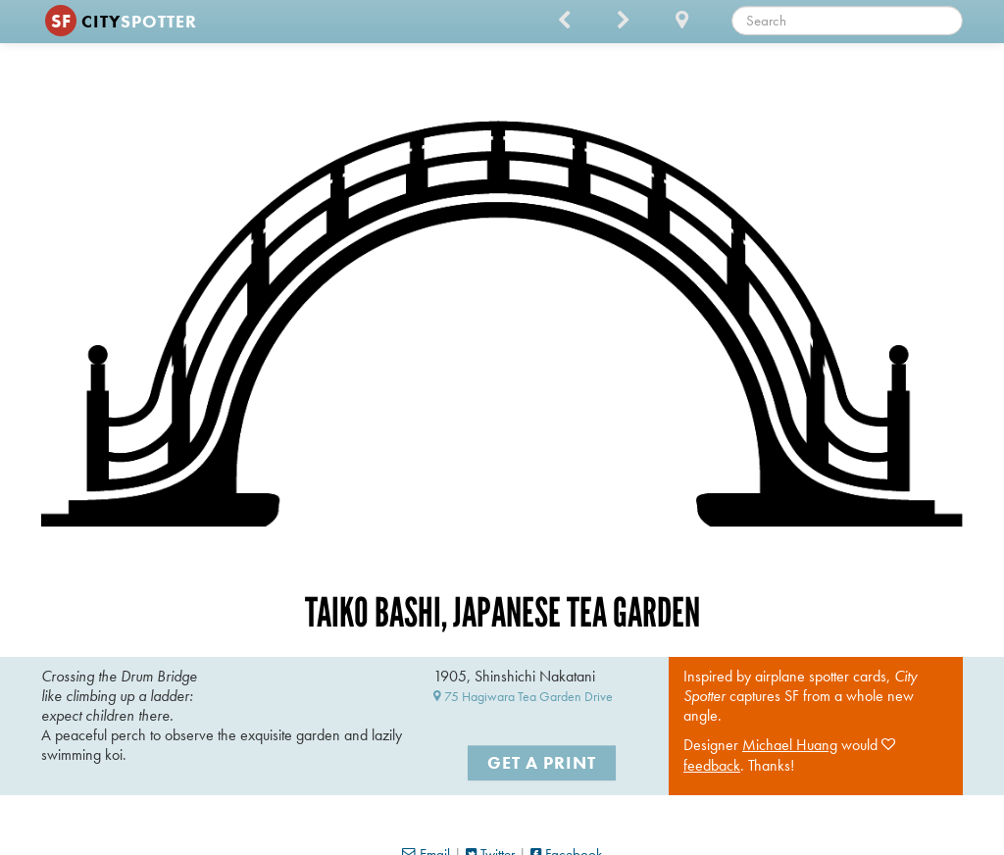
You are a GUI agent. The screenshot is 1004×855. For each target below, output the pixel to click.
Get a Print (541, 762)
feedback (711, 765)
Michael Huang (789, 744)
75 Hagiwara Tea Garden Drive (523, 696)
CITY (121, 20)
